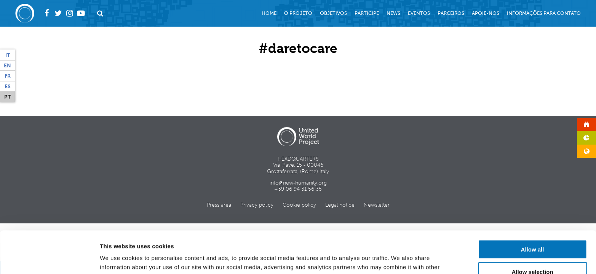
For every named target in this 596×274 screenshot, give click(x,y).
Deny (533, 252)
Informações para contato (544, 13)
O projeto (298, 13)
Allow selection (532, 229)
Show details (399, 259)
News (393, 13)
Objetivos (333, 13)
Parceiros (451, 13)
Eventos (419, 13)
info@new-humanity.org (298, 183)
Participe (367, 13)
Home (269, 13)
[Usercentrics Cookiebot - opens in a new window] (49, 259)
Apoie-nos (485, 13)
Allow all (532, 207)
